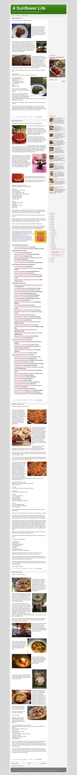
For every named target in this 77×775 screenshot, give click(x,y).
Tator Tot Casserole (19, 337)
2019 (52, 219)
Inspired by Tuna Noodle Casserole (23, 324)
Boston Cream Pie (18, 375)
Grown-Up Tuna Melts (19, 271)
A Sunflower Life (28, 8)
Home (13, 15)
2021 (52, 216)
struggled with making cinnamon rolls (19, 459)
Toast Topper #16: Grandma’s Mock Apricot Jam (26, 279)
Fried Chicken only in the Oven (22, 306)
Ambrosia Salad (18, 256)
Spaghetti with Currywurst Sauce (22, 336)
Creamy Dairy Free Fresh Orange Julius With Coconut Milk (28, 367)
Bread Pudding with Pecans (21, 382)
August (53, 236)
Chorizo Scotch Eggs (19, 291)
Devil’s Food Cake (18, 380)
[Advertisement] (57, 35)
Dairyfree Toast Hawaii (20, 296)
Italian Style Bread (19, 266)
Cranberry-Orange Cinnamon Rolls (20, 406)
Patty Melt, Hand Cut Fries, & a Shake (23, 274)
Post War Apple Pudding (20, 388)
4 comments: (30, 568)
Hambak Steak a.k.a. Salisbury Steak (23, 310)
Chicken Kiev (17, 300)
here (33, 443)
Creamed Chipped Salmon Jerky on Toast (24, 268)
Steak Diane (17, 305)
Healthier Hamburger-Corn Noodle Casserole (25, 321)
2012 (52, 258)
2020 (52, 218)
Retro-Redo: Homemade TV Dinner (23, 311)
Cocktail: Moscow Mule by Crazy (22, 393)
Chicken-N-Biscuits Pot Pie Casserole (23, 326)
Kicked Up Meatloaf (19, 314)
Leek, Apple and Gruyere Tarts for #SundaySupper (59, 118)
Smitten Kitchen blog (36, 29)
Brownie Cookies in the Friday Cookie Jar (22, 20)
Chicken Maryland (18, 293)
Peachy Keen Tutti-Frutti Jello (21, 356)
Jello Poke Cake (18, 378)
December (54, 230)
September (54, 235)
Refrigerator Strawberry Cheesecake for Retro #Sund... (57, 252)
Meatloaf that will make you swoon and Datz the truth (27, 332)
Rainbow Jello (17, 362)
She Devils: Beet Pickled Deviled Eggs (23, 248)
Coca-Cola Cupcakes (19, 376)
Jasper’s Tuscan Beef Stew (18, 574)
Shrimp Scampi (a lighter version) (22, 316)
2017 (52, 222)
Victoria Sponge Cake (19, 383)
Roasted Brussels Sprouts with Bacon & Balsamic (26, 346)
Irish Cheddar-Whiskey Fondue (22, 247)
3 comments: (30, 116)
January (53, 247)
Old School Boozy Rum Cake (21, 358)
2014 (52, 227)
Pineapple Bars (18, 365)
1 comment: (30, 759)
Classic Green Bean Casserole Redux (23, 349)
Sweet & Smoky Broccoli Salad (22, 262)
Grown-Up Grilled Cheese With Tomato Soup (25, 276)
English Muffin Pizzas (19, 273)
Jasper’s (13, 604)
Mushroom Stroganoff (19, 295)
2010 (52, 261)
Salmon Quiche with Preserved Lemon (23, 302)
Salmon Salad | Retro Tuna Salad (22, 254)
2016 (52, 224)
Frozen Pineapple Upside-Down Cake (23, 373)
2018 (52, 221)
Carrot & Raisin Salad (19, 260)
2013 (52, 229)
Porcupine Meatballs (19, 298)
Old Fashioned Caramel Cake (59, 133)
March (53, 244)
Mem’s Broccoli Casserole (20, 352)
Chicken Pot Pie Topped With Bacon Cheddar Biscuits (27, 285)
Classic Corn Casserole (20, 344)
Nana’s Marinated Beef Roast (21, 290)
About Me (18, 15)
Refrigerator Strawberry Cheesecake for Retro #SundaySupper (27, 123)
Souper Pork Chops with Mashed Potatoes (24, 329)
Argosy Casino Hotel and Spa (19, 597)
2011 (52, 259)
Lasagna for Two (57, 126)
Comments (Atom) (20, 765)
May (52, 241)
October (53, 233)
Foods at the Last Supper (58, 140)
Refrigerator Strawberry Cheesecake (23, 370)
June (53, 239)
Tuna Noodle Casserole (20, 288)
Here (28, 70)
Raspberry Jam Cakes (19, 392)
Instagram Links (25, 15)
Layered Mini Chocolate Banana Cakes (24, 390)
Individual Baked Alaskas (20, 360)
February (53, 246)
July (52, 238)
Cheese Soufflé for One (58, 171)
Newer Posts (15, 763)
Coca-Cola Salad (18, 252)
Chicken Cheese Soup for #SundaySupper (58, 148)
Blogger (56, 770)
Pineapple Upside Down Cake (21, 363)
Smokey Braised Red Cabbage (22, 341)
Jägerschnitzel (18, 320)
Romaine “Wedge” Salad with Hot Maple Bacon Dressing (28, 257)
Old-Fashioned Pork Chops (21, 318)
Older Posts (44, 763)
